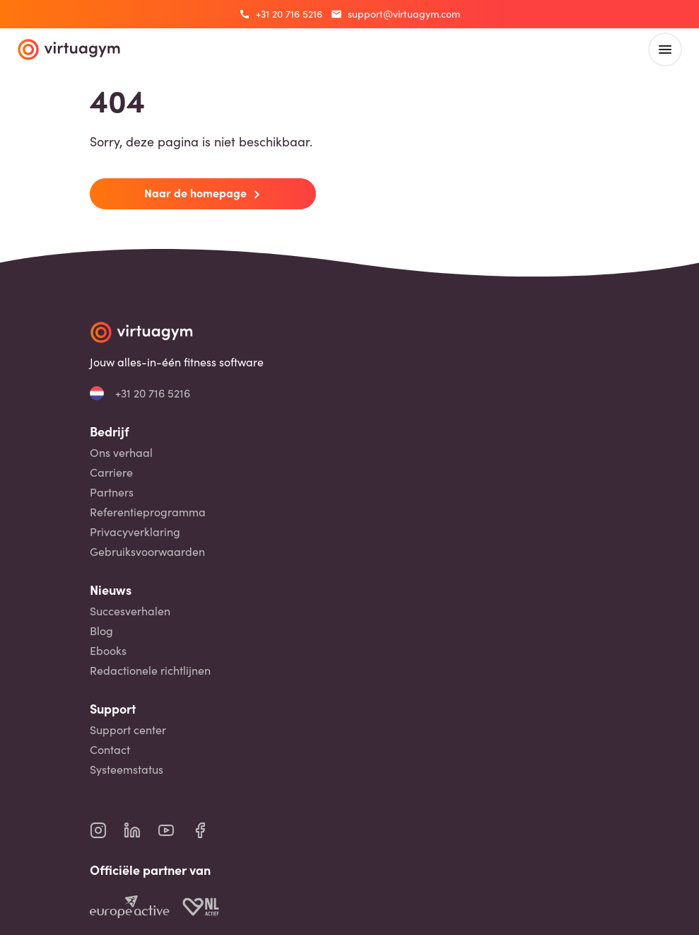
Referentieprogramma (148, 512)
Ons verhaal (121, 453)
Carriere (111, 472)
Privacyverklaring (135, 532)
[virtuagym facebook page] (208, 830)
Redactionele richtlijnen (150, 670)
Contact (110, 750)
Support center (128, 730)
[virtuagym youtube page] (175, 830)
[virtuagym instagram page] (107, 830)
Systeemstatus (126, 769)
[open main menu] (665, 49)
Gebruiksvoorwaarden (147, 552)
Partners (112, 492)
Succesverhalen (130, 611)
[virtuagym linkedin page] (141, 830)
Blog (101, 631)
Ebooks (108, 651)
